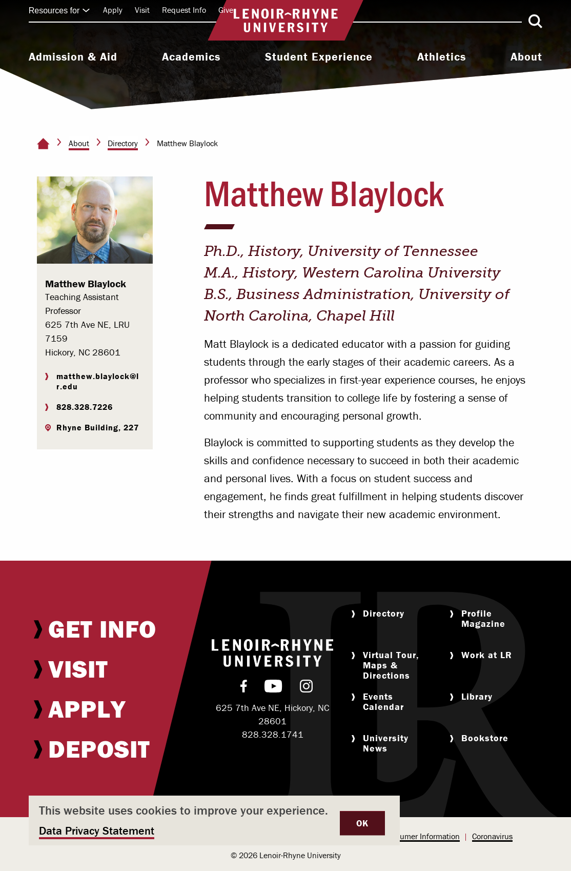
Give (225, 10)
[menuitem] (73, 58)
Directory (123, 143)
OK (362, 823)
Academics (191, 57)
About (526, 57)
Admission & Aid (73, 57)
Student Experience (319, 57)
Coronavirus (492, 836)
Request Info (184, 10)
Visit (142, 10)
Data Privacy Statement (96, 831)
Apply (113, 10)
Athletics (441, 57)
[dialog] (214, 820)
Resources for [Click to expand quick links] (59, 10)
